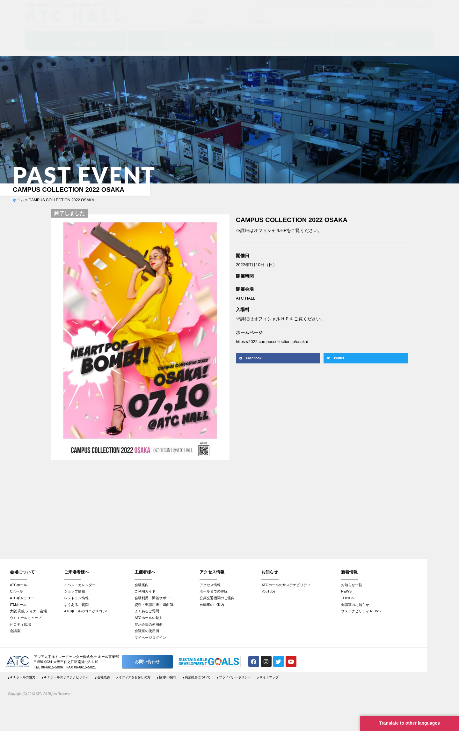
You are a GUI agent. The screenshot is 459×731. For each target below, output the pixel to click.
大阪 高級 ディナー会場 (28, 611)
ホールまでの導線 (214, 591)
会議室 (15, 631)
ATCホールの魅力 (148, 618)
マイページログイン (150, 637)
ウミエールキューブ (25, 618)
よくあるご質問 (76, 605)
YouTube (268, 591)
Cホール (16, 591)
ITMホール (18, 605)
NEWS (346, 591)
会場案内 (142, 585)
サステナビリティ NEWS (361, 611)
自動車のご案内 (212, 605)
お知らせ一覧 (351, 585)
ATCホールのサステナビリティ (285, 585)
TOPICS (347, 598)
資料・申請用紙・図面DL (154, 605)
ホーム (18, 200)
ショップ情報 (74, 591)
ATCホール (18, 585)
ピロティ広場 (20, 624)
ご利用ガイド (145, 591)
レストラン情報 (76, 598)
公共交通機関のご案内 (217, 598)
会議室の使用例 (147, 631)
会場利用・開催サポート (154, 598)
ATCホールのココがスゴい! (85, 611)
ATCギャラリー (22, 598)
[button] (278, 358)
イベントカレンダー (80, 585)
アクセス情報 (210, 585)
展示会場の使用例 (149, 624)
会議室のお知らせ (355, 605)
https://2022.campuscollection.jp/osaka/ (272, 341)
